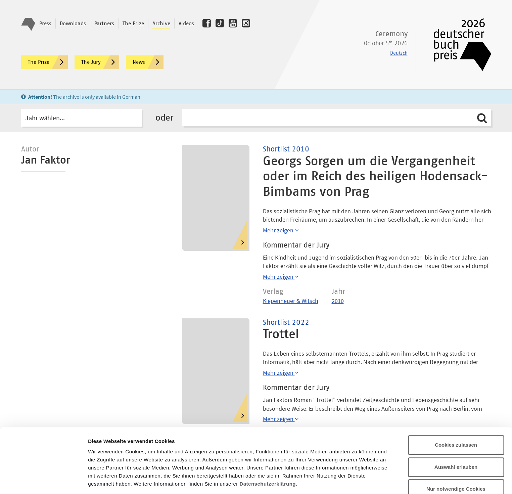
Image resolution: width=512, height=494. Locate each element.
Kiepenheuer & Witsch (290, 301)
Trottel (281, 334)
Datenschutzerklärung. (268, 444)
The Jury (100, 62)
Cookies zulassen (456, 405)
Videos (186, 23)
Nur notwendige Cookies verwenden (455, 453)
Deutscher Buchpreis (457, 44)
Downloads (73, 23)
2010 (338, 301)
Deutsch (399, 53)
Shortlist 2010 (286, 149)
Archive (161, 23)
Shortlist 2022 (286, 322)
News (148, 62)
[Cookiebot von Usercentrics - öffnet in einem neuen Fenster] (43, 481)
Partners (104, 23)
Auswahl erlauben (455, 427)
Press (45, 23)
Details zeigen (357, 481)
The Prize (133, 23)
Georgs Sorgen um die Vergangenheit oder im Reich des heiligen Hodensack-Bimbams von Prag (375, 176)
